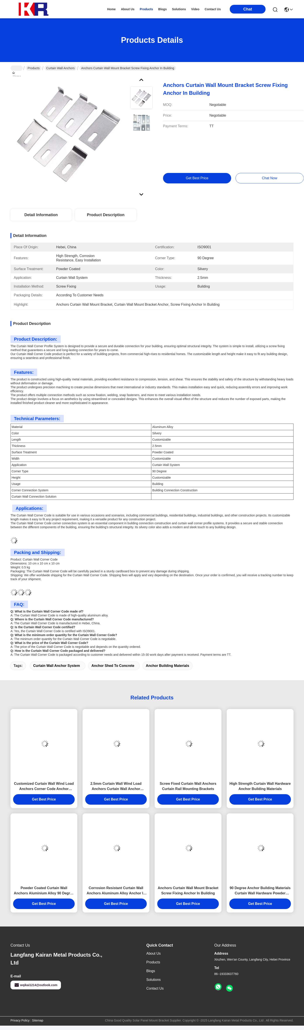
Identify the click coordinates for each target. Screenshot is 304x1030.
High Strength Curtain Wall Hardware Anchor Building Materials (260, 786)
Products (34, 68)
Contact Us (155, 988)
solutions (179, 9)
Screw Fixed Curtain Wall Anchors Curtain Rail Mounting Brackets (188, 786)
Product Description (105, 215)
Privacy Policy (19, 1020)
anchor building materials (167, 666)
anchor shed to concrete (113, 666)
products (146, 9)
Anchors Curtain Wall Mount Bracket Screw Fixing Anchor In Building (188, 890)
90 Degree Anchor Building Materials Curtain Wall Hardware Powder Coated (260, 891)
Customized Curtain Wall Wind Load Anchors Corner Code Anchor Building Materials (44, 787)
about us (128, 9)
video (195, 9)
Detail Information (41, 215)
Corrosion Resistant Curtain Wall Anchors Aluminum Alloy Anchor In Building (116, 891)
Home (111, 9)
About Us (153, 953)
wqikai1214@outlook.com (35, 985)
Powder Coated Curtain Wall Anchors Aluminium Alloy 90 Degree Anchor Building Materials (44, 891)
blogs (162, 9)
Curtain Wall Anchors (60, 68)
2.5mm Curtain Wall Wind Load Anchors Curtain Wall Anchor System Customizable (116, 787)
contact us (213, 9)
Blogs (150, 971)
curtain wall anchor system (56, 666)
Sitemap (37, 1020)
